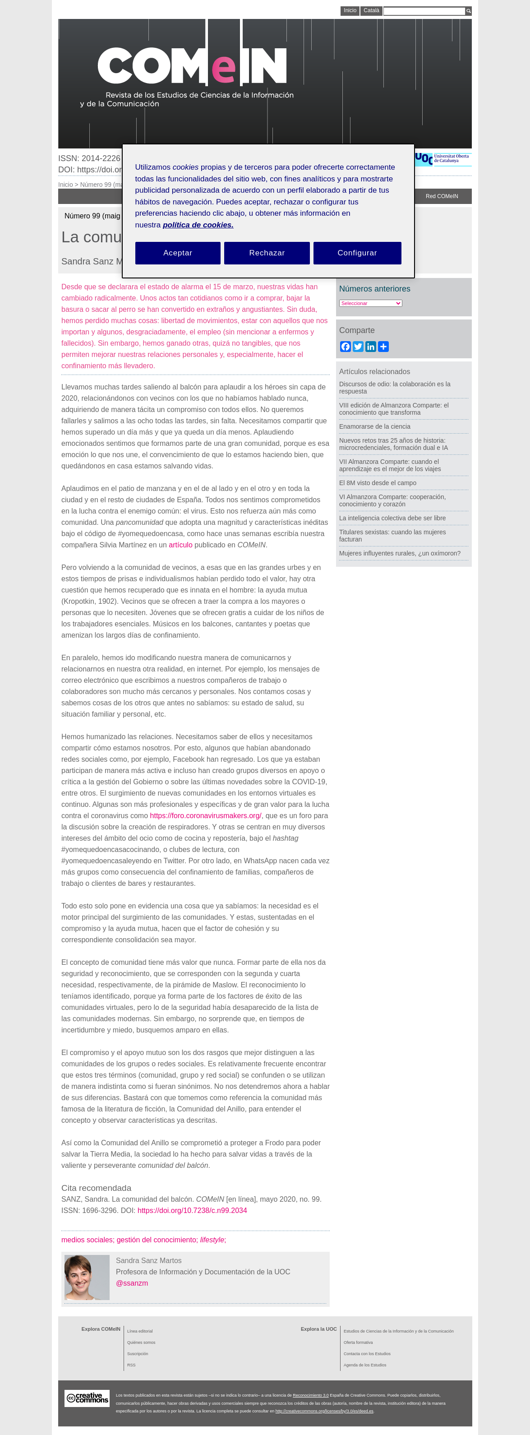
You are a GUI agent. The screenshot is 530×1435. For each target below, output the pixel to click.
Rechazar (267, 253)
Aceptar (178, 253)
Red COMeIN (442, 196)
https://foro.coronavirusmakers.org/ (206, 815)
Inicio (65, 184)
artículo (180, 545)
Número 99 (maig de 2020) (118, 184)
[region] (268, 211)
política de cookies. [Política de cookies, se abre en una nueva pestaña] (198, 225)
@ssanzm (132, 1283)
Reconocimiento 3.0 (311, 1395)
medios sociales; (89, 1240)
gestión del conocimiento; (158, 1240)
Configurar (357, 253)
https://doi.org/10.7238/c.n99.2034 (192, 1210)
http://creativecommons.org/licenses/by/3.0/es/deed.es (324, 1411)
